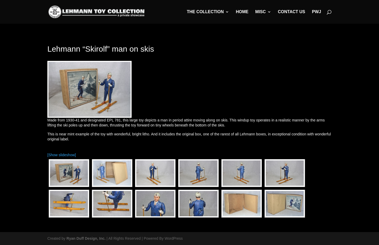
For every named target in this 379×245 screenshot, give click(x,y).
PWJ (316, 12)
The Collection (205, 12)
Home (242, 12)
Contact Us (291, 12)
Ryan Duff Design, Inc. (86, 238)
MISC (260, 12)
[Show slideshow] (61, 155)
